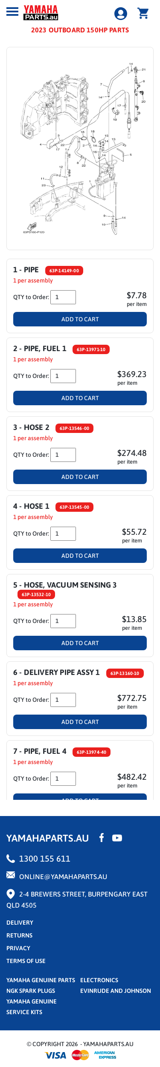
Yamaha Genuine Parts (40, 980)
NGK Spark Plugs (30, 990)
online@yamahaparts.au (63, 876)
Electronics (99, 980)
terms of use (26, 960)
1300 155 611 (44, 858)
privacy (18, 948)
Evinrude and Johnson (115, 990)
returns (19, 935)
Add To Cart (80, 319)
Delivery (19, 922)
